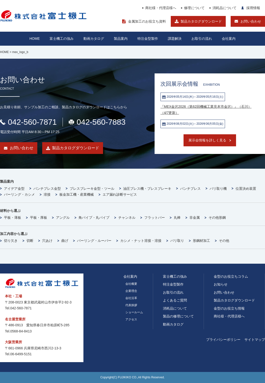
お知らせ (220, 284)
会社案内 (229, 39)
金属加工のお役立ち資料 (147, 21)
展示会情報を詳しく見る (207, 140)
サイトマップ (254, 340)
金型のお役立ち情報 (229, 308)
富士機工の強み (175, 276)
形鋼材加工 (201, 241)
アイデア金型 (14, 189)
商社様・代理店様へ (160, 8)
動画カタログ (93, 39)
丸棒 (177, 217)
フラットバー (154, 217)
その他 (224, 241)
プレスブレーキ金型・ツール (92, 189)
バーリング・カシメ (19, 194)
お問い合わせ (250, 21)
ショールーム (134, 312)
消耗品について (224, 8)
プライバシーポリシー (223, 340)
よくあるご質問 (175, 300)
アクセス (131, 319)
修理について (194, 8)
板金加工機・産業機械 (76, 194)
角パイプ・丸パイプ (94, 217)
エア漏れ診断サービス (120, 194)
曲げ (64, 241)
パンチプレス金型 (47, 189)
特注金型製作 (173, 284)
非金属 (194, 217)
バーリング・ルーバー (94, 241)
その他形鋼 (217, 217)
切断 (29, 241)
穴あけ (47, 241)
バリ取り (177, 241)
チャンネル (126, 217)
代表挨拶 (131, 305)
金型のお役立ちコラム (231, 276)
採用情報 (253, 8)
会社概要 (131, 284)
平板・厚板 (38, 217)
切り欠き (11, 241)
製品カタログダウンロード (201, 21)
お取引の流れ (173, 292)
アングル (63, 217)
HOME (34, 39)
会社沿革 (131, 298)
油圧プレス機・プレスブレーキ (147, 189)
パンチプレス (190, 189)
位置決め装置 (246, 189)
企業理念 (131, 291)
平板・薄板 (12, 217)
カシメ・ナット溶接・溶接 (140, 241)
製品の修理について (178, 316)
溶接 (47, 194)
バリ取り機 (218, 189)
